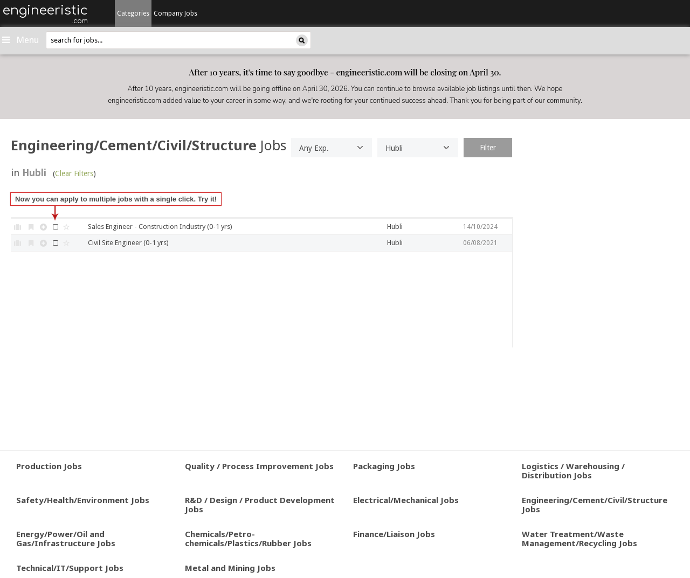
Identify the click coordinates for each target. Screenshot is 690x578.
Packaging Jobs (384, 466)
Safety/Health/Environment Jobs (82, 500)
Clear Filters (74, 173)
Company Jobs (175, 13)
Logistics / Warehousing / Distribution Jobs (573, 470)
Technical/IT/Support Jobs (69, 567)
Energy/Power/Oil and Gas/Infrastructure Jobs (65, 538)
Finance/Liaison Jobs (394, 533)
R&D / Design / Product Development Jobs (260, 504)
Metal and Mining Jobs (230, 567)
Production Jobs (49, 466)
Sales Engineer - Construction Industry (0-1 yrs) (160, 226)
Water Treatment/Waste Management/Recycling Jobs (579, 538)
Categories (133, 13)
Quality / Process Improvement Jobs (259, 466)
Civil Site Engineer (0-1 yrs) (128, 243)
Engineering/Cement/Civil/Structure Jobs (594, 504)
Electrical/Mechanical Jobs (406, 500)
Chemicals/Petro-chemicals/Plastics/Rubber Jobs (248, 538)
